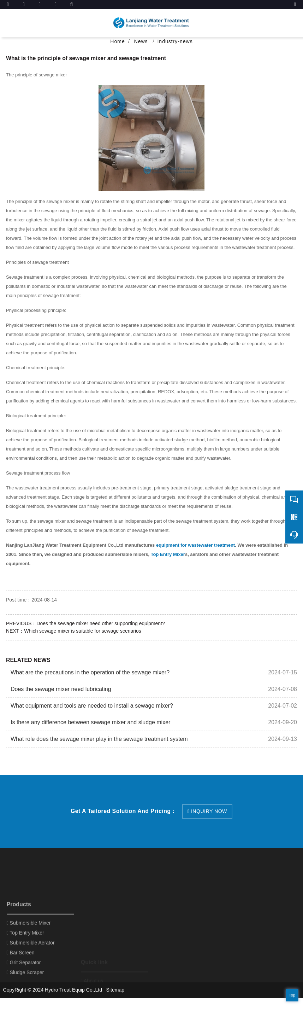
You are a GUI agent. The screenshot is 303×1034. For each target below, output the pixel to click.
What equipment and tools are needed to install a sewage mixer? (92, 706)
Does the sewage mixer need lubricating (61, 689)
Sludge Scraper (25, 1012)
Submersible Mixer (29, 962)
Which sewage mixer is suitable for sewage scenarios (82, 631)
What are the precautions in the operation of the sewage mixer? (90, 672)
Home (117, 41)
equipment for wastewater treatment (195, 545)
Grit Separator (24, 1002)
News (142, 41)
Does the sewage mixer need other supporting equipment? (100, 623)
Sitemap (115, 990)
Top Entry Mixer (168, 554)
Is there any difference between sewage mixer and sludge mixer (90, 722)
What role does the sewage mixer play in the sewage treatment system (99, 739)
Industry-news (174, 41)
